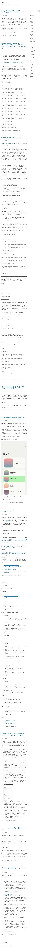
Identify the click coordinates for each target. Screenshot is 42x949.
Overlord (32, 57)
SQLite (32, 53)
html (32, 64)
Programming (32, 41)
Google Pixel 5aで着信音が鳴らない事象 (13, 417)
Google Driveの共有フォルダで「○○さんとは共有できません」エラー (13, 11)
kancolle (32, 28)
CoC (32, 22)
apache (32, 61)
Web (6, 35)
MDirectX (32, 48)
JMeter (32, 66)
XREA (32, 73)
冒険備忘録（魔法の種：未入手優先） (11, 596)
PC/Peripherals (11, 575)
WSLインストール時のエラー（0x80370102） (10, 510)
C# (31, 44)
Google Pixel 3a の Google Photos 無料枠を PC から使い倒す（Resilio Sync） (13, 734)
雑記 (6, 934)
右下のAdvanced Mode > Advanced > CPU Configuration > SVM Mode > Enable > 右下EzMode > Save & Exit (14, 554)
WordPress (33, 71)
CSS (32, 63)
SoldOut (32, 32)
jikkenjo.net (5, 3)
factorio (7, 130)
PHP (32, 68)
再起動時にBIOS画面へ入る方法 (10, 569)
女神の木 (5, 597)
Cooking (31, 19)
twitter (32, 70)
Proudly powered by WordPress (6, 946)
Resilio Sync (9, 759)
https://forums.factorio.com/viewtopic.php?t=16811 (12, 62)
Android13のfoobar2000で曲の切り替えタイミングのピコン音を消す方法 (13, 387)
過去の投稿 (4, 942)
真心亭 (5, 721)
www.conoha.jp (8, 143)
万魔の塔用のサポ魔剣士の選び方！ (10, 723)
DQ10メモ (4, 582)
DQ (31, 24)
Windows (16, 575)
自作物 (31, 76)
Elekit (32, 35)
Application (8, 820)
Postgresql (33, 50)
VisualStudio (33, 54)
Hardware (7, 502)
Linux (10, 130)
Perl (31, 67)
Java (32, 45)
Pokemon (32, 31)
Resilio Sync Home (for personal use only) (14, 762)
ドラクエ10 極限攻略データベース (10, 720)
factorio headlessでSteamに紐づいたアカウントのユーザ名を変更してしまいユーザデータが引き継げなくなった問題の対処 (13, 45)
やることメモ (6, 594)
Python (13, 378)
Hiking (31, 38)
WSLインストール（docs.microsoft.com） (11, 565)
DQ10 (7, 726)
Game (31, 21)
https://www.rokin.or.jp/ (8, 931)
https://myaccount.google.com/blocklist (8, 32)
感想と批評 (33, 58)
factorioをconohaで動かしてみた (11, 138)
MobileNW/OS (12, 502)
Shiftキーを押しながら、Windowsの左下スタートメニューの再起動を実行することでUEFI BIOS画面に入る (14, 541)
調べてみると (9, 520)
